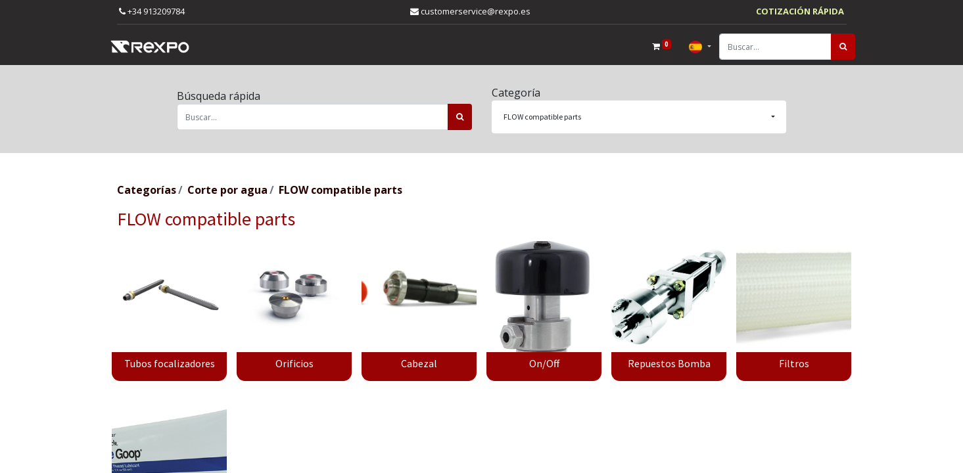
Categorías (146, 190)
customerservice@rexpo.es (470, 11)
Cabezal (419, 363)
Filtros (794, 363)
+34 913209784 (152, 11)
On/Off (544, 363)
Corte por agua (227, 190)
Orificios (294, 363)
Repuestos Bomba (669, 363)
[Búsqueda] (834, 47)
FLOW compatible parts (340, 190)
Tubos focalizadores (169, 363)
